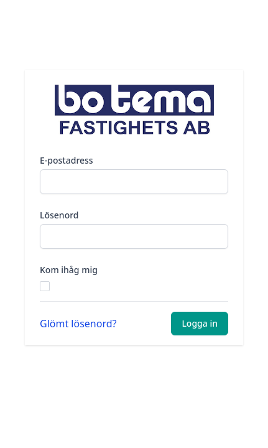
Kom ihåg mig (69, 270)
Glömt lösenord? (78, 323)
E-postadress (66, 160)
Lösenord (59, 215)
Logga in (200, 323)
